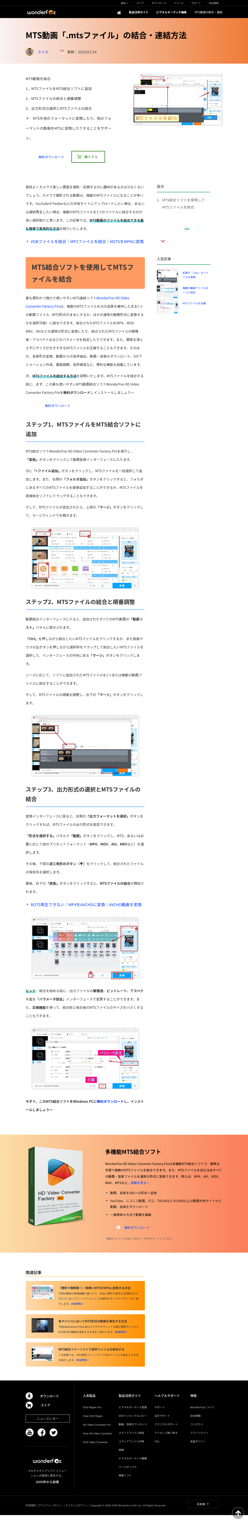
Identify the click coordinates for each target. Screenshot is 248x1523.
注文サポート (162, 1423)
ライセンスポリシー (77, 1513)
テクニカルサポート (166, 1432)
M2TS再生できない (47, 908)
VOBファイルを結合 (48, 241)
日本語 (201, 1512)
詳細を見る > (140, 1186)
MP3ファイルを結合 (88, 241)
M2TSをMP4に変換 (127, 241)
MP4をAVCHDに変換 (86, 908)
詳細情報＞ (77, 1311)
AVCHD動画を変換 (125, 908)
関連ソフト (125, 1483)
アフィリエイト (199, 1441)
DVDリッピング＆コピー (133, 1423)
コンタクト (196, 1432)
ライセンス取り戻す (166, 1441)
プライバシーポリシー (51, 1513)
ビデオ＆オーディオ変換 (133, 1415)
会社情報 (195, 1423)
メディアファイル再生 (131, 1441)
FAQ (156, 1449)
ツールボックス (128, 1475)
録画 (121, 1458)
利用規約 (31, 1513)
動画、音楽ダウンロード (133, 1432)
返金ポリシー (198, 1449)
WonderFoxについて (202, 1415)
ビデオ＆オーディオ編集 (133, 1466)
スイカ (43, 51)
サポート (159, 1415)
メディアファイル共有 (131, 1449)
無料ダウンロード (110, 1105)
